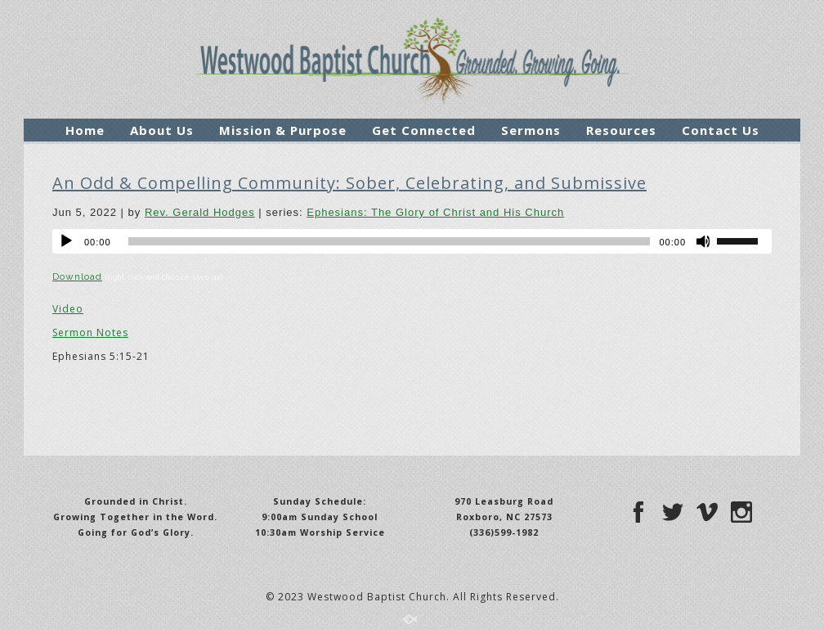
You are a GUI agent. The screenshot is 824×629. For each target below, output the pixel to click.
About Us (162, 130)
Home (85, 130)
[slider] (389, 241)
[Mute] (704, 241)
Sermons (531, 130)
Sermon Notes (90, 332)
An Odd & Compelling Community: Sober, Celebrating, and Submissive (349, 183)
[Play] (66, 241)
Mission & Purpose (283, 130)
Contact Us (720, 130)
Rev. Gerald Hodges (200, 212)
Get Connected (424, 130)
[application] (412, 241)
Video (67, 309)
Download (77, 276)
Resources (621, 130)
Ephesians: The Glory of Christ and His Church (435, 212)
